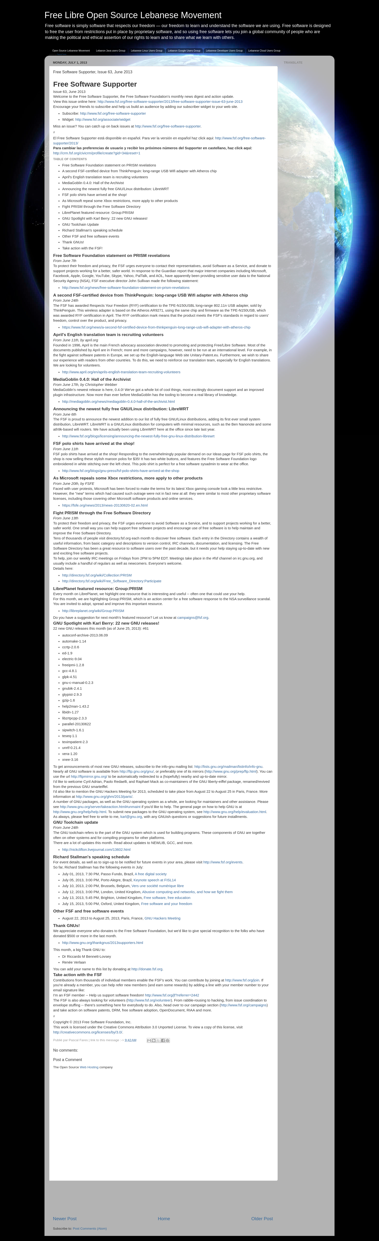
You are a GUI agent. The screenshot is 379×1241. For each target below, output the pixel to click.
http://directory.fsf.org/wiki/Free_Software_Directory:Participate (111, 581)
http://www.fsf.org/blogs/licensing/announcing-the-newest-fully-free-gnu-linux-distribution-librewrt (138, 436)
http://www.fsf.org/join (242, 980)
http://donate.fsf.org (146, 969)
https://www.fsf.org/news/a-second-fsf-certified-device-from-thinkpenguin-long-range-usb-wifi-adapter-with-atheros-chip (156, 327)
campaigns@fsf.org (192, 618)
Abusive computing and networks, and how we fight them (187, 892)
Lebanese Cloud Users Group (264, 50)
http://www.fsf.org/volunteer (149, 1000)
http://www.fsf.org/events (222, 862)
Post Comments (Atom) (90, 1228)
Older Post (262, 1218)
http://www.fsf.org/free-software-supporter (113, 113)
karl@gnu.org (131, 817)
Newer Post (65, 1218)
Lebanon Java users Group (110, 50)
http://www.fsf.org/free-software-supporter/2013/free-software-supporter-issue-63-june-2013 (170, 102)
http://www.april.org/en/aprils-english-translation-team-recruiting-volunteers (121, 372)
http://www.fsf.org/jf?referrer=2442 (172, 995)
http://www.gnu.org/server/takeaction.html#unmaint (100, 807)
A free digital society (151, 874)
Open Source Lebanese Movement (71, 50)
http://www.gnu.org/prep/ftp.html (231, 771)
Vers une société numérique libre (157, 886)
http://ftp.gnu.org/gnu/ (137, 771)
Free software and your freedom (166, 904)
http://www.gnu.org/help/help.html (79, 812)
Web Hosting (89, 1067)
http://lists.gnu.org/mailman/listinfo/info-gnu (228, 767)
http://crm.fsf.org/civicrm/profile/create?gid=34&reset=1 (96, 153)
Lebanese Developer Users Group (224, 50)
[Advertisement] (163, 1198)
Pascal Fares (61, 54)
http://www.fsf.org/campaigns (244, 1005)
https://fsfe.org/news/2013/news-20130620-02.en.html (105, 505)
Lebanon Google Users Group (184, 50)
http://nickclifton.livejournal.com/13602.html (96, 850)
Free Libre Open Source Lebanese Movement (132, 15)
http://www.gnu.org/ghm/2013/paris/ (104, 797)
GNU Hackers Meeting (162, 918)
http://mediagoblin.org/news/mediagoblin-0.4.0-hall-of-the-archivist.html (118, 402)
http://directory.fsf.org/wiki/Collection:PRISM (97, 575)
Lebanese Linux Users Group (146, 50)
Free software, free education (167, 898)
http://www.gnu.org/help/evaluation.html (235, 812)
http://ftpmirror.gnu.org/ (89, 776)
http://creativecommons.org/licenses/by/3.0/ (87, 1032)
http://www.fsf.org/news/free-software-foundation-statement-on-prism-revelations (126, 288)
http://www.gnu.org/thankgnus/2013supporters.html (102, 943)
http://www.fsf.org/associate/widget (103, 119)
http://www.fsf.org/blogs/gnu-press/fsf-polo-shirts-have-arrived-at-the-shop (120, 471)
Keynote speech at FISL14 (155, 880)
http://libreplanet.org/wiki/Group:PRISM (93, 611)
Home (164, 1218)
